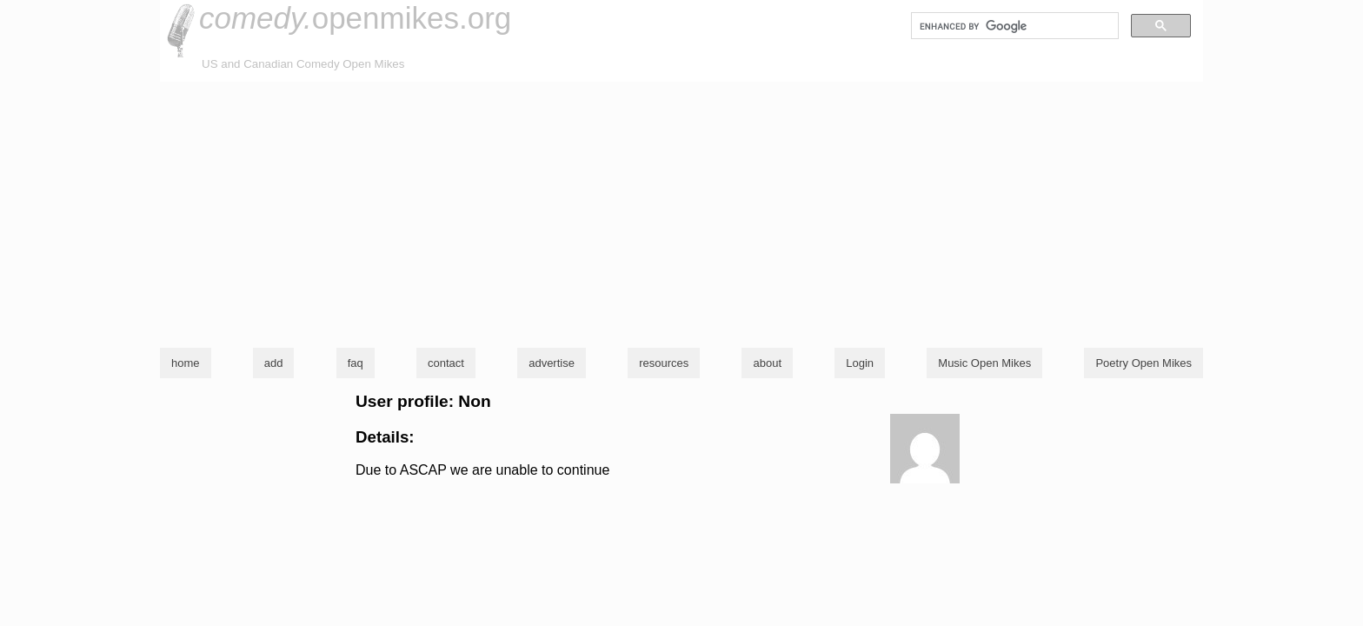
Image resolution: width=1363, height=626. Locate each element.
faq (355, 363)
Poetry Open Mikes (1143, 363)
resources (663, 363)
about (767, 363)
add (273, 363)
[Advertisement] (681, 212)
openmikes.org (355, 18)
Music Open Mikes (984, 363)
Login (860, 363)
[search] (1013, 26)
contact (446, 363)
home (185, 363)
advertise (552, 363)
